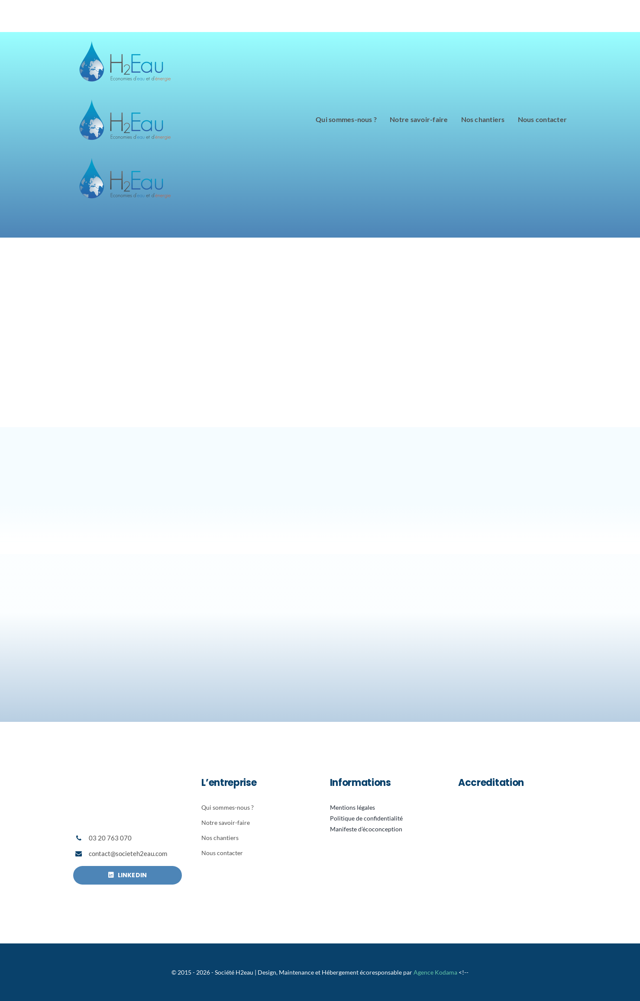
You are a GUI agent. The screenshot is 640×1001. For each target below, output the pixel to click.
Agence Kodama (435, 972)
